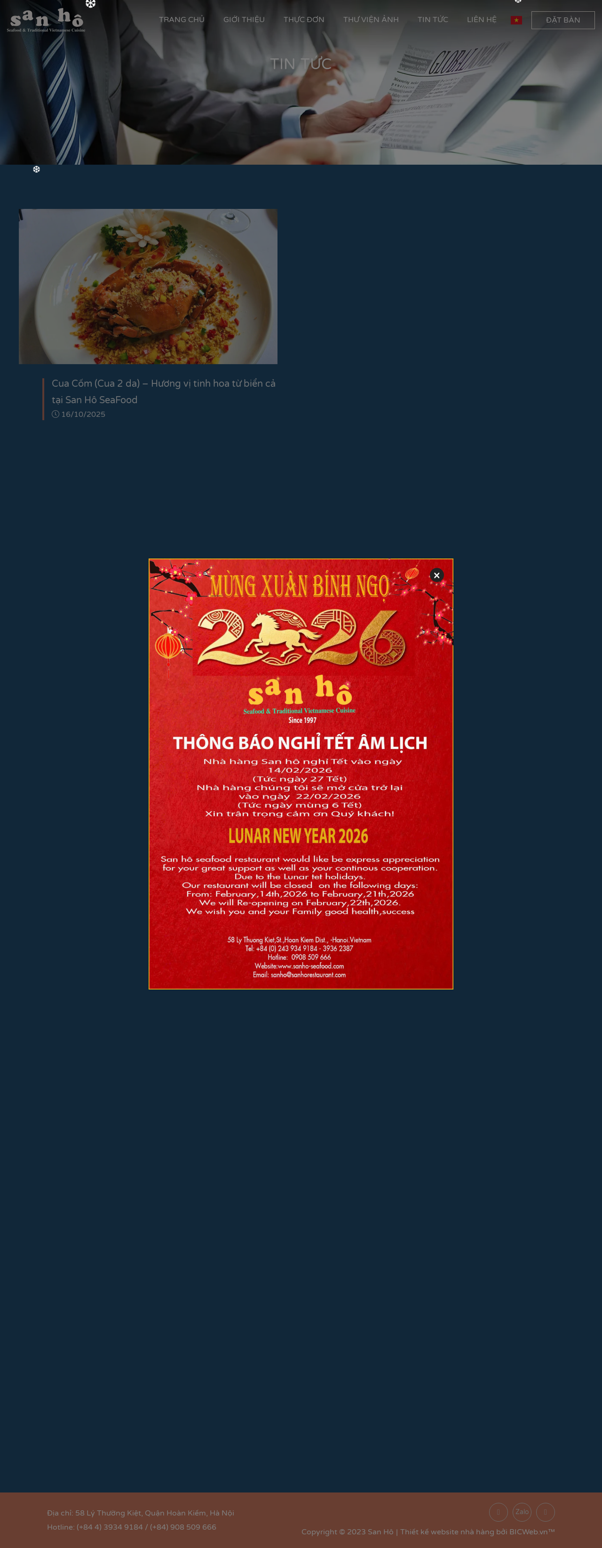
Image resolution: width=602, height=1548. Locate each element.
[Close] (437, 575)
